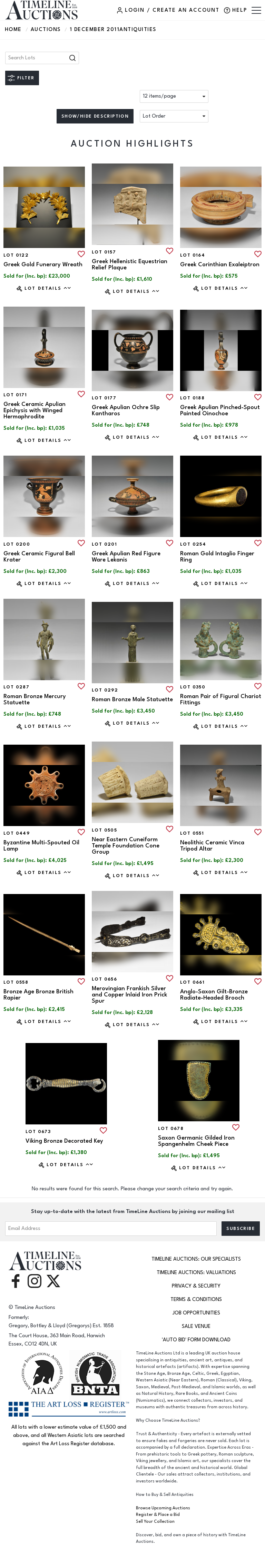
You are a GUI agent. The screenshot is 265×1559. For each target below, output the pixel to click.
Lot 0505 (104, 830)
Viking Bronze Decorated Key (64, 1141)
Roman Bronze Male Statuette (132, 699)
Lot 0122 (16, 255)
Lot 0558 (15, 982)
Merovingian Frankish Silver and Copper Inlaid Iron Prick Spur (129, 994)
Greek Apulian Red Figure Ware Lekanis (126, 556)
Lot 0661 (192, 982)
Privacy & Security (196, 1286)
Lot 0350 (192, 687)
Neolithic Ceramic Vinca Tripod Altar (212, 846)
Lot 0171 (15, 395)
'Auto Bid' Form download (196, 1340)
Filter (25, 78)
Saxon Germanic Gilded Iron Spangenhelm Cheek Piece (196, 1141)
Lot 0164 (192, 255)
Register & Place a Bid (158, 1514)
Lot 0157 (104, 252)
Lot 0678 (171, 1128)
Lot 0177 (104, 398)
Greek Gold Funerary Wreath (42, 264)
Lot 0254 (193, 544)
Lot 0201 (104, 544)
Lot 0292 (105, 690)
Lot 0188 (192, 398)
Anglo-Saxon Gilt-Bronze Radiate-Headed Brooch (214, 995)
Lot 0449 (16, 833)
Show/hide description (95, 116)
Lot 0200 (16, 544)
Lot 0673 (38, 1131)
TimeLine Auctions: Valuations (196, 1272)
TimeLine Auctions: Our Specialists (196, 1259)
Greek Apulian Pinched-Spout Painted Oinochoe (220, 410)
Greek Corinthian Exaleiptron (219, 264)
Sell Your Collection (155, 1521)
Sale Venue (196, 1326)
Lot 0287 (16, 687)
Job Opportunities (196, 1313)
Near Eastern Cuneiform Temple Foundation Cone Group (125, 845)
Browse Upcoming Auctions (163, 1508)
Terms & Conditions (196, 1299)
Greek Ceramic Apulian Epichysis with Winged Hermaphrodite (34, 410)
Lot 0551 (192, 833)
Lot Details (48, 288)
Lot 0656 (104, 979)
